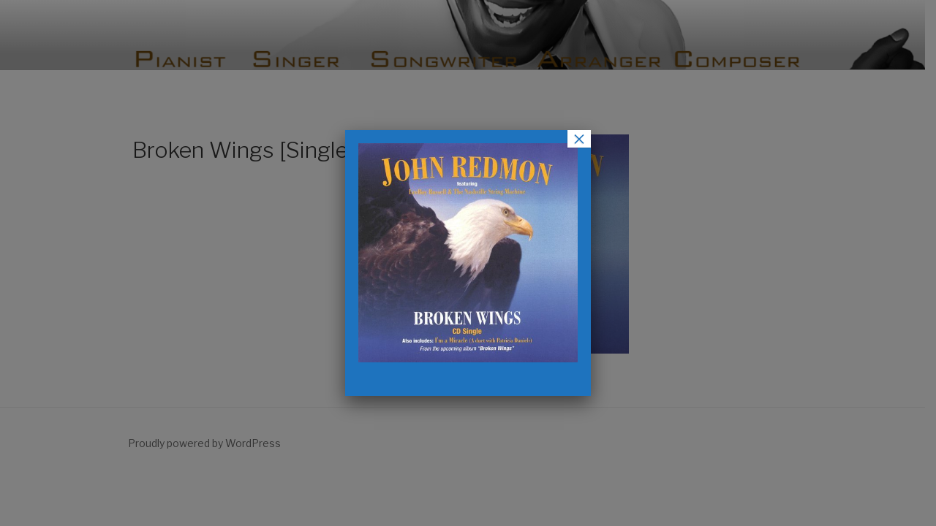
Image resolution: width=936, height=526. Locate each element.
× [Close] (579, 139)
